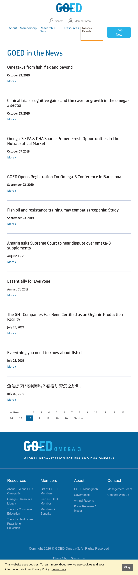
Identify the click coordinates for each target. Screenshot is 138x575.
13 (123, 412)
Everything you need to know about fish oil (45, 352)
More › (11, 81)
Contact (114, 480)
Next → (78, 418)
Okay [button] (127, 567)
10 (95, 412)
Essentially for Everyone (28, 281)
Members (49, 480)
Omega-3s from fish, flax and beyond (40, 67)
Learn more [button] (59, 569)
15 (20, 418)
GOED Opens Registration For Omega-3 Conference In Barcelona (64, 176)
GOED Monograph (86, 489)
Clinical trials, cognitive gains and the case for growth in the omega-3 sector (68, 103)
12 (113, 412)
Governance (82, 494)
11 (104, 412)
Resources (16, 480)
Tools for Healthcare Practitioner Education (20, 523)
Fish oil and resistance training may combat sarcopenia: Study (63, 210)
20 (66, 418)
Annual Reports (84, 500)
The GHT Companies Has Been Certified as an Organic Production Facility (65, 317)
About (79, 480)
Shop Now (119, 32)
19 (57, 418)
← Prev (14, 412)
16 (29, 418)
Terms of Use (78, 558)
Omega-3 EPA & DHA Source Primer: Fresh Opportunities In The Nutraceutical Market (63, 141)
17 (38, 418)
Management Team (119, 489)
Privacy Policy (60, 558)
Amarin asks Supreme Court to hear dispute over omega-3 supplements (59, 245)
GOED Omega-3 (67, 548)
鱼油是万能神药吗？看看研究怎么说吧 (43, 386)
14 (11, 418)
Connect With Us (118, 494)
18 (47, 418)
